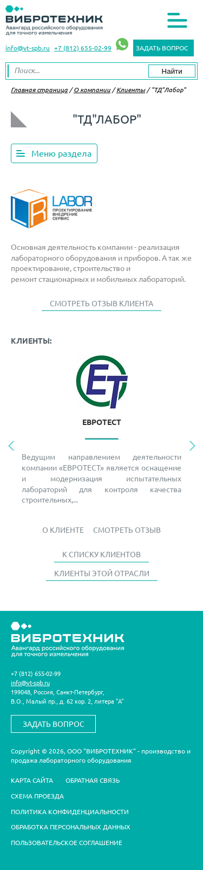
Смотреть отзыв (127, 529)
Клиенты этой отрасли (101, 573)
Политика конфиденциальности (70, 811)
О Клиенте (63, 529)
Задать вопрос (162, 47)
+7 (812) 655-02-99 (83, 47)
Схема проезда (37, 795)
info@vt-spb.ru (27, 47)
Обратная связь (93, 780)
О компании (92, 89)
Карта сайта (32, 780)
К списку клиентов (101, 554)
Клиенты (130, 89)
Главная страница (39, 89)
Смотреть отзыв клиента (101, 303)
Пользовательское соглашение (66, 842)
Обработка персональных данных (70, 826)
